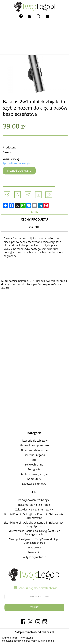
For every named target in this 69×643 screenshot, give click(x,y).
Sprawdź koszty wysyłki (17, 163)
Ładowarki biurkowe (34, 483)
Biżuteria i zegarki (34, 455)
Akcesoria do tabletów (34, 440)
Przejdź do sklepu (19, 170)
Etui (34, 460)
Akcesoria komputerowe (34, 445)
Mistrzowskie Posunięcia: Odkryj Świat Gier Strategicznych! (34, 532)
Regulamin (34, 552)
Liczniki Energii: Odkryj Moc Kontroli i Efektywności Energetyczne (34, 516)
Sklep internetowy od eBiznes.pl (34, 632)
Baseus (7, 152)
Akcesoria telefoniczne (34, 450)
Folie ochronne (34, 464)
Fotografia (34, 469)
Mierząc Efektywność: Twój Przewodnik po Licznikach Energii (34, 540)
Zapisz (34, 607)
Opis (34, 212)
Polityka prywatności (34, 557)
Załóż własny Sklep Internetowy (34, 509)
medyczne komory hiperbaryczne (20, 640)
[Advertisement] (34, 37)
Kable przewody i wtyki (34, 474)
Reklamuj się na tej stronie (34, 504)
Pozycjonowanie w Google (34, 500)
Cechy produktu (34, 219)
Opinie (34, 227)
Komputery (34, 479)
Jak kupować (34, 547)
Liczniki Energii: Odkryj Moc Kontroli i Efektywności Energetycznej (34, 524)
